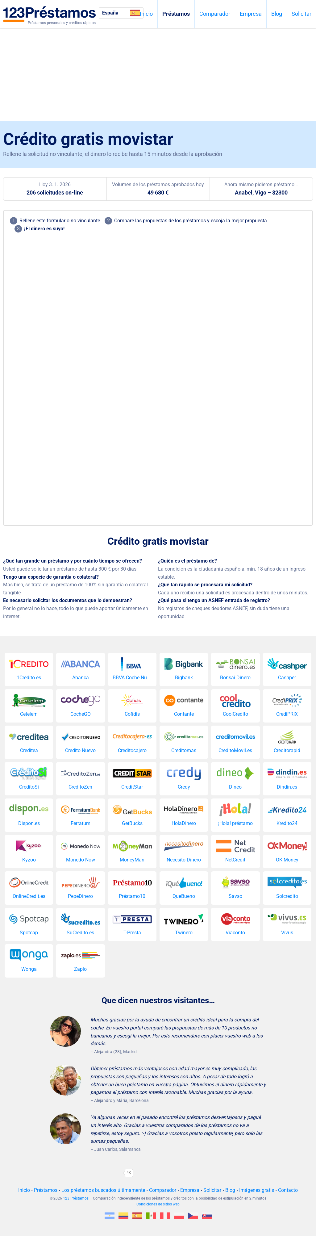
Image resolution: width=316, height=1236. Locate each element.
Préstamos (176, 13)
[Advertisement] (158, 74)
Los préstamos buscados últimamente (103, 1190)
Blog (276, 13)
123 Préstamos (76, 1198)
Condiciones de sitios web (158, 1204)
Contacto (288, 1190)
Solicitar (301, 13)
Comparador (214, 13)
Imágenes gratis (256, 1190)
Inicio (146, 13)
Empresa (251, 13)
